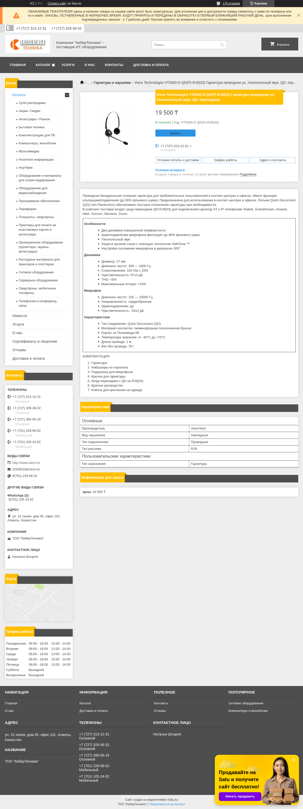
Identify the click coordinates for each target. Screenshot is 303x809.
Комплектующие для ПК (37, 135)
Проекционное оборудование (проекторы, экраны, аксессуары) (41, 246)
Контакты (114, 65)
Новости (20, 316)
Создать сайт (57, 3)
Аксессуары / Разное (34, 119)
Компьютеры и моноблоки (247, 711)
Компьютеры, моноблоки (37, 143)
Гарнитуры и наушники (112, 83)
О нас (89, 65)
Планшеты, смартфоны (36, 217)
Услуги (68, 65)
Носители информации (36, 159)
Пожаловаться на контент (167, 804)
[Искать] (222, 44)
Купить (175, 133)
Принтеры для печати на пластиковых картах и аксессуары (37, 229)
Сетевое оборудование (36, 272)
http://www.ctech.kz (26, 463)
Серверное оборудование (38, 280)
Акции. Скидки (29, 111)
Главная (18, 65)
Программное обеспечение (39, 201)
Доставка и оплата (151, 65)
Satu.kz (173, 799)
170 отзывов (231, 3)
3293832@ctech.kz (26, 469)
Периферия (28, 209)
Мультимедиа (29, 151)
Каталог (43, 65)
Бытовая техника (31, 127)
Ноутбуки (26, 167)
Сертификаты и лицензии (35, 341)
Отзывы (19, 350)
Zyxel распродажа (32, 103)
